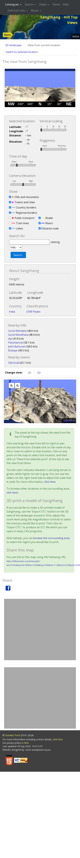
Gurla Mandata (17, 331)
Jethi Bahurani (17, 346)
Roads (49, 218)
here (26, 742)
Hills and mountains (27, 197)
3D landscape (13, 45)
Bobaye (12, 350)
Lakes (19, 228)
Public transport (24, 218)
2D (39, 372)
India (12, 311)
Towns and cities (25, 202)
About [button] (35, 10)
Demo (56, 4)
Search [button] (29, 4)
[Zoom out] (17, 385)
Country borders (26, 207)
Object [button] (43, 4)
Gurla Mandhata (18, 334)
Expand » (69, 420)
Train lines (22, 223)
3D (29, 372)
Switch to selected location (22, 52)
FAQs (66, 4)
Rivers (49, 223)
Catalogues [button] (12, 4)
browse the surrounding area (51, 538)
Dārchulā (13, 362)
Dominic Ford (12, 735)
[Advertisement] (30, 629)
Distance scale (50, 228)
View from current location (44, 45)
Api (10, 338)
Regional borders (26, 212)
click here (50, 482)
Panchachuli (15, 342)
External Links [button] (17, 10)
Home (7, 34)
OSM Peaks (33, 311)
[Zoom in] (11, 385)
